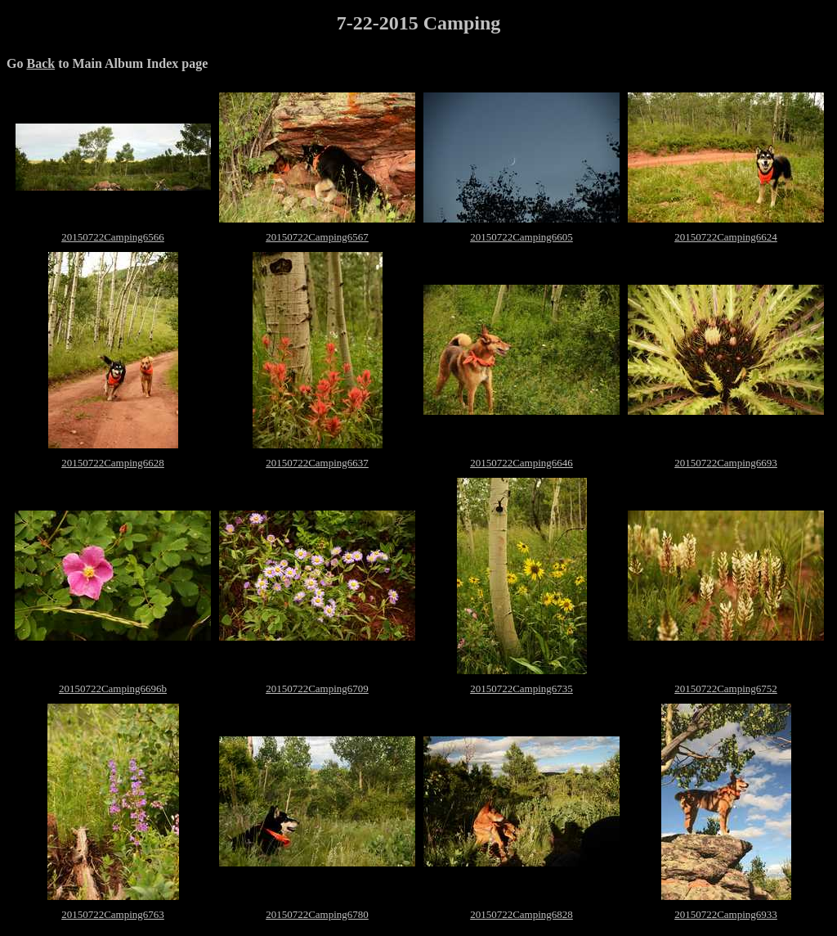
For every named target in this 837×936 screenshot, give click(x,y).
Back (40, 63)
